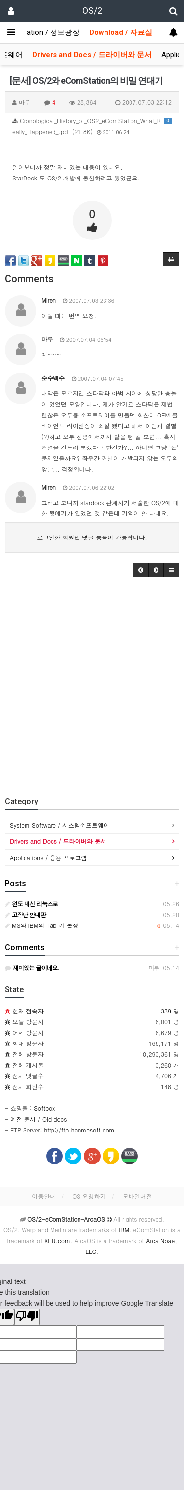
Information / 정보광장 (42, 32)
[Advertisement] (92, 684)
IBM (124, 1229)
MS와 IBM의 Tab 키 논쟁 (42, 925)
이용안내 (43, 1196)
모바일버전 (137, 1196)
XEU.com (57, 1240)
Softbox (44, 1108)
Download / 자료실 (120, 32)
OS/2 (92, 10)
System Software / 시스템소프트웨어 (59, 825)
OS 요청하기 (89, 1196)
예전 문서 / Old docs (38, 1119)
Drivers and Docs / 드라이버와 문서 (92, 54)
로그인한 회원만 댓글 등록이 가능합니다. (92, 537)
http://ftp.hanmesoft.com (79, 1130)
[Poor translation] (27, 1317)
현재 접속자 (28, 1011)
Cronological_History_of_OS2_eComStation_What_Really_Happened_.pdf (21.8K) (92, 126)
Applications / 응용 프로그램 (48, 857)
